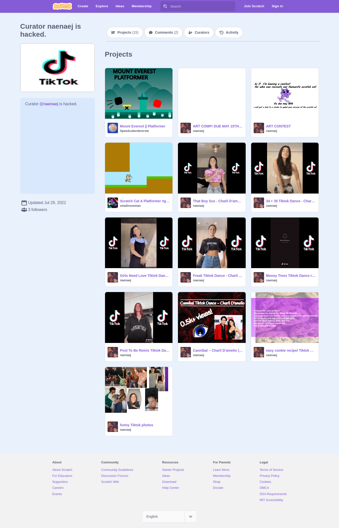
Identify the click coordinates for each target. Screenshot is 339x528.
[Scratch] (62, 6)
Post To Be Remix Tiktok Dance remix (145, 350)
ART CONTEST (278, 126)
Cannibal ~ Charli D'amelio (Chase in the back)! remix (217, 350)
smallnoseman (130, 206)
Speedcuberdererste (134, 131)
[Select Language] (169, 517)
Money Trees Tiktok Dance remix (291, 276)
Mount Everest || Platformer (142, 126)
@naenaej (49, 104)
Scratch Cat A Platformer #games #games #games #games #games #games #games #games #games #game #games (145, 201)
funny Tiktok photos (136, 425)
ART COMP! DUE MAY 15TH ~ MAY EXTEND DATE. (217, 126)
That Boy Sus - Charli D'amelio (217, 201)
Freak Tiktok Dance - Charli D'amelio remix (217, 276)
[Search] (165, 6)
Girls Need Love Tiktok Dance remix (145, 276)
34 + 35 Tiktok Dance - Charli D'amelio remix (291, 201)
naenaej (198, 131)
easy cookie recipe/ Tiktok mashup (291, 350)
